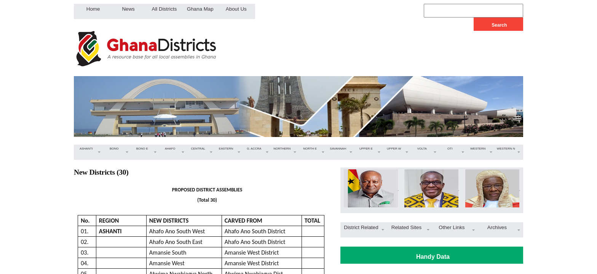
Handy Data (433, 256)
